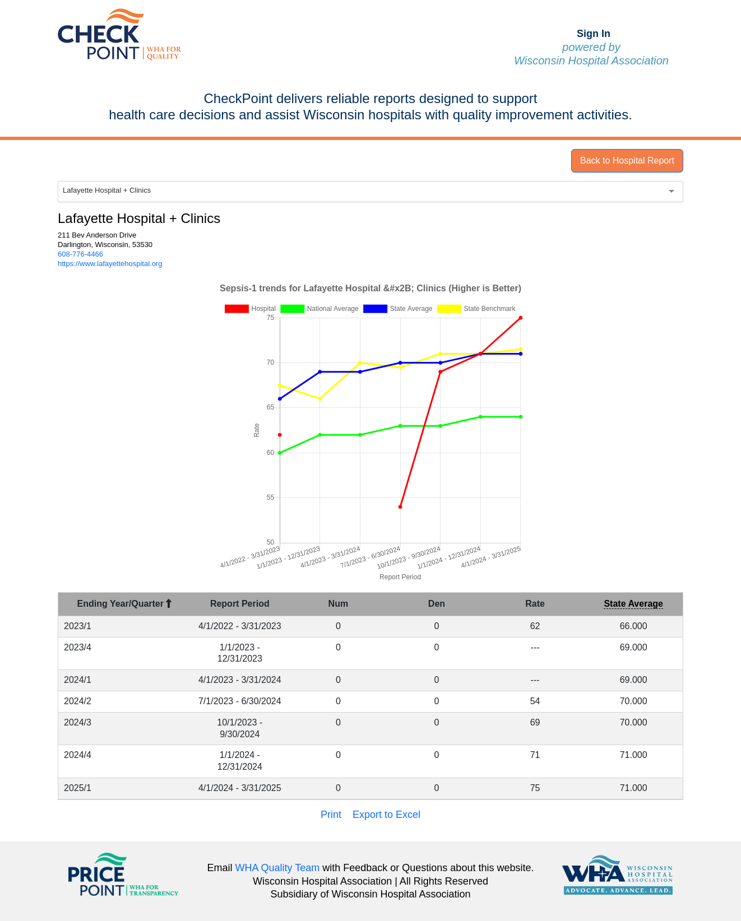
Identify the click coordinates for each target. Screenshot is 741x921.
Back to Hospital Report (627, 160)
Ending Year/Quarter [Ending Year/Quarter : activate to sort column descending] (124, 603)
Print (331, 814)
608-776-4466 (80, 254)
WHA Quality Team (277, 867)
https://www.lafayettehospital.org (110, 263)
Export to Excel (386, 814)
